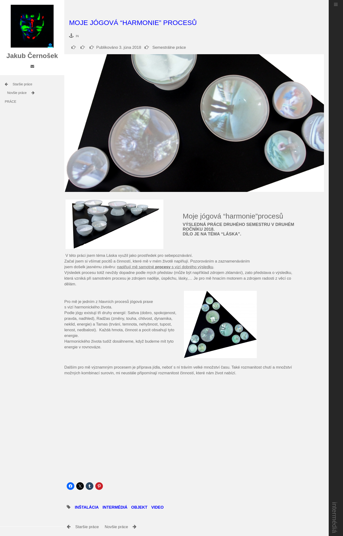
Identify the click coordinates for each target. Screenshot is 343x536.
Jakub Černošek (32, 55)
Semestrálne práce (165, 47)
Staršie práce (22, 84)
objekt (139, 507)
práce (10, 101)
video (157, 507)
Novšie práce (17, 93)
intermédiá (334, 517)
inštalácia (87, 507)
